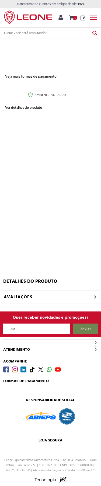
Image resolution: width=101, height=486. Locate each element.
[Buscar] (95, 32)
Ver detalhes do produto (23, 108)
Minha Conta (60, 17)
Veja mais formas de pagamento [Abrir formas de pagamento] (31, 76)
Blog (83, 18)
